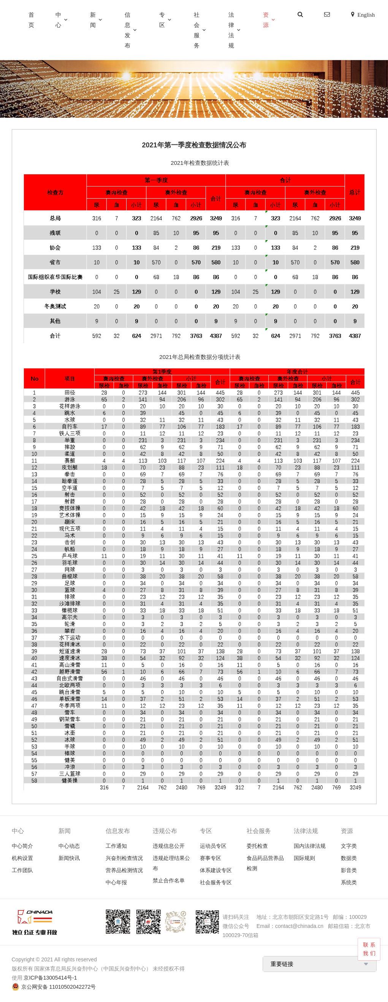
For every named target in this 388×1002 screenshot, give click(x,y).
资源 (266, 19)
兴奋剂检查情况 (124, 858)
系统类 (349, 882)
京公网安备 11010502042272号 (58, 987)
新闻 (93, 19)
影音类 (349, 870)
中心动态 (69, 846)
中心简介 (22, 846)
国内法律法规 (310, 846)
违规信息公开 (169, 846)
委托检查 (257, 846)
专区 (162, 19)
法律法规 (231, 30)
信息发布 (127, 30)
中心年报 (116, 882)
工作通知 (116, 846)
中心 (58, 19)
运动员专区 (213, 846)
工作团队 (22, 870)
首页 (31, 19)
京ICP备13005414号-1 (50, 978)
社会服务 (197, 30)
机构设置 (22, 858)
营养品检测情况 (124, 870)
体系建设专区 (216, 870)
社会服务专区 (216, 882)
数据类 (349, 858)
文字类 (349, 846)
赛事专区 (210, 858)
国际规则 (304, 858)
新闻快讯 (69, 858)
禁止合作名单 (169, 880)
